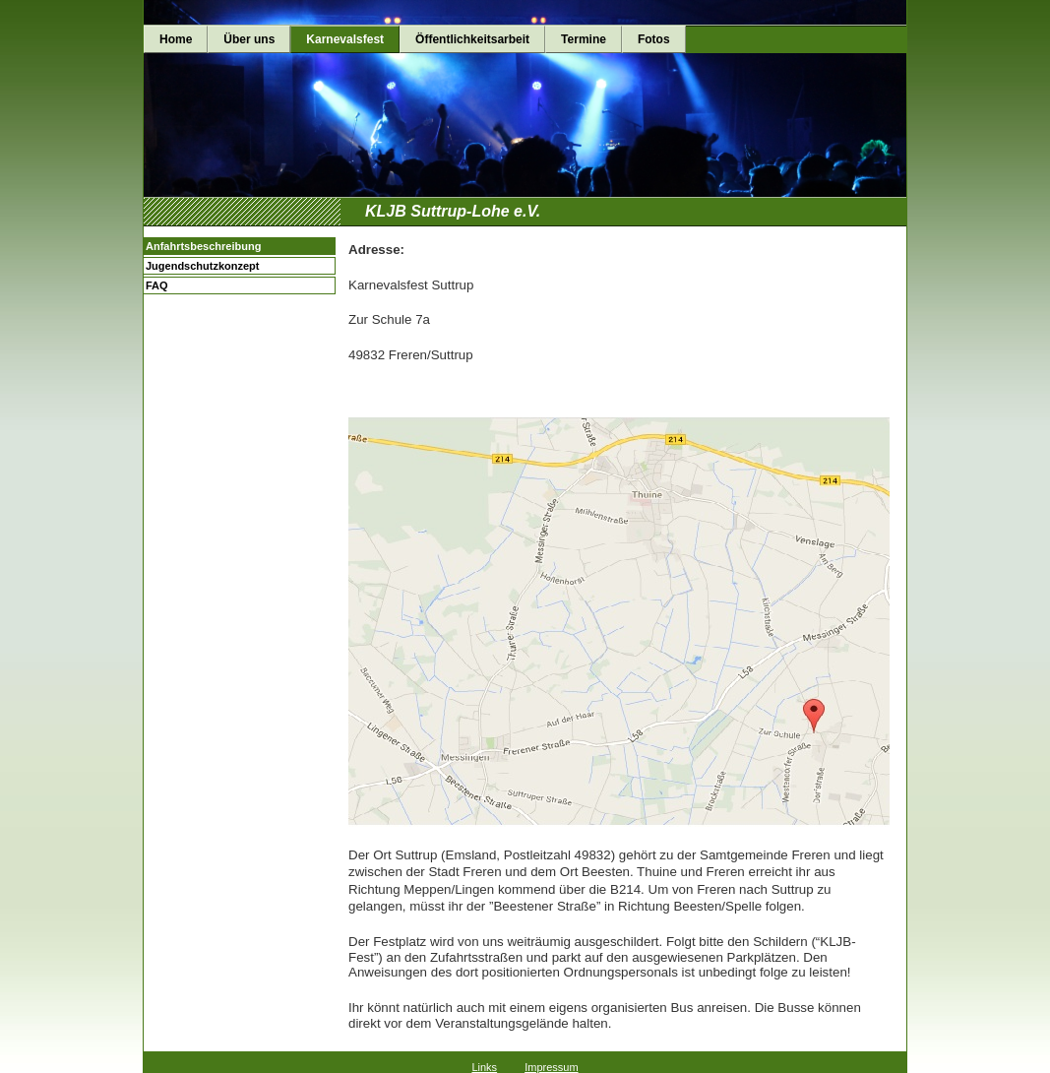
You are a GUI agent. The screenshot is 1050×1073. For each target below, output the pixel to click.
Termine (583, 39)
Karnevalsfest (345, 39)
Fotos (654, 39)
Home (175, 39)
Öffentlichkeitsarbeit (472, 39)
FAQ (157, 285)
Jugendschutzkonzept (203, 266)
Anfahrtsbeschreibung (203, 246)
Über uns (249, 39)
